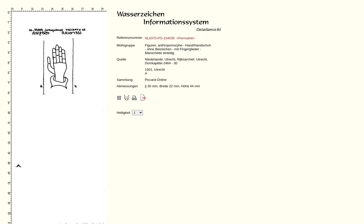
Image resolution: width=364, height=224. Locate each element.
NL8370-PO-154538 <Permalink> (170, 38)
